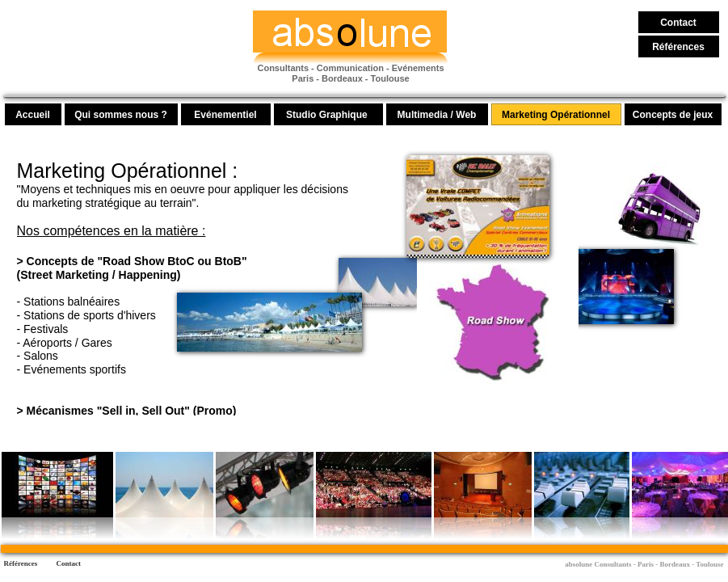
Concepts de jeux (673, 114)
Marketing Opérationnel (556, 114)
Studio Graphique (328, 114)
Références (678, 47)
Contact (678, 22)
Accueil (32, 114)
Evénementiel (225, 114)
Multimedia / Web (437, 114)
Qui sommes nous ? (120, 114)
